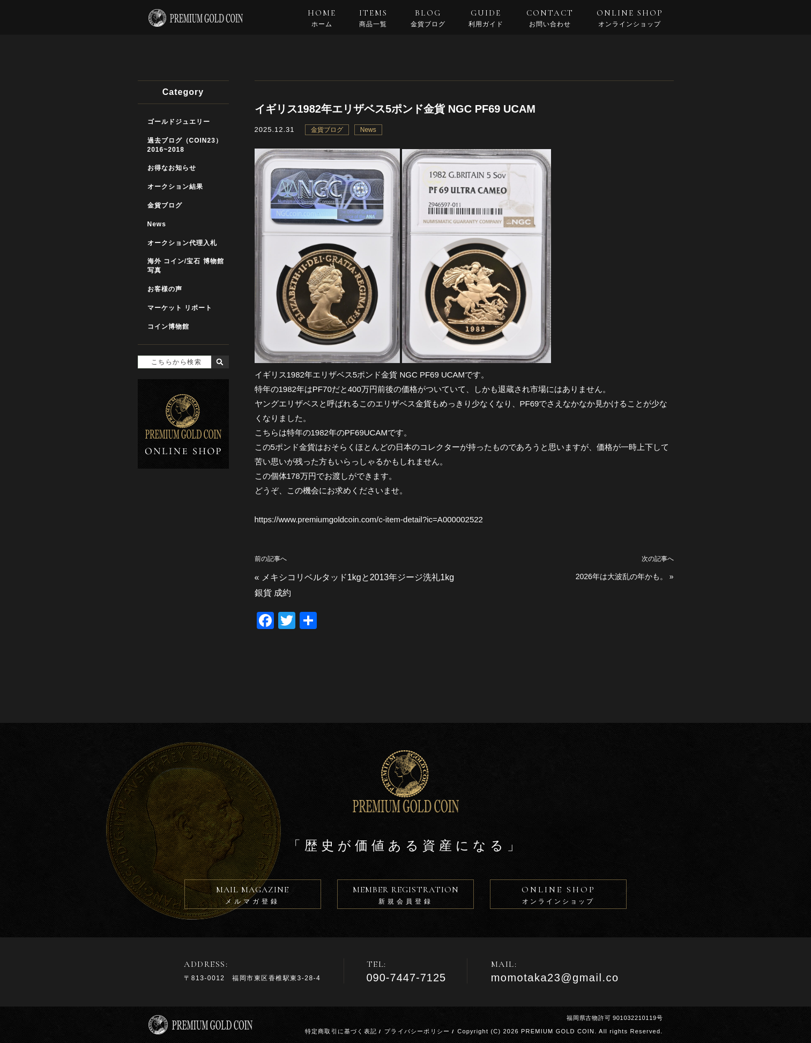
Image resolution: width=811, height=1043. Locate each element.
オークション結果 (175, 186)
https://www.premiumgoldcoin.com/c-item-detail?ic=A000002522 (369, 519)
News (368, 130)
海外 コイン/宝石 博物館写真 (185, 265)
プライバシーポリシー (417, 1031)
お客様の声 (164, 289)
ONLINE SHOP (630, 18)
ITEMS (373, 18)
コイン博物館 (168, 326)
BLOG (428, 18)
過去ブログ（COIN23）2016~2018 (184, 145)
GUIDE (485, 18)
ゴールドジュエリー (178, 121)
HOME (322, 18)
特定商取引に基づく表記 (341, 1031)
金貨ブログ (327, 130)
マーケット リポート (179, 308)
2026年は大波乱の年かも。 (621, 576)
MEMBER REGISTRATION (405, 896)
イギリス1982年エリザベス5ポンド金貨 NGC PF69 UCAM (395, 109)
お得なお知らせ (171, 168)
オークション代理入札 (182, 243)
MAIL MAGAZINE (253, 896)
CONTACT (550, 18)
